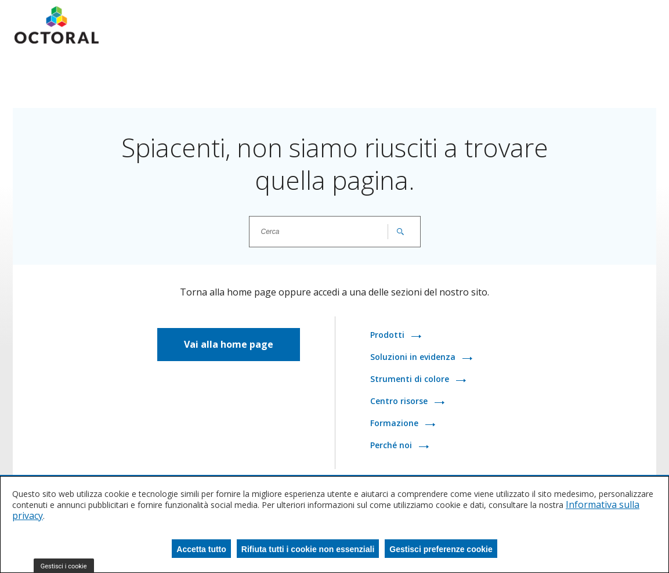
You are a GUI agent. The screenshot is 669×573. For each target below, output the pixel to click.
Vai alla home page (228, 344)
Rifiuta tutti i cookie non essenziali (307, 549)
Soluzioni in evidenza (414, 356)
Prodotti (388, 334)
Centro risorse (400, 400)
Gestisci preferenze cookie (440, 549)
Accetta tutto (201, 549)
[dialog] (334, 524)
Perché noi (392, 445)
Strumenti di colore (410, 378)
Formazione (395, 422)
